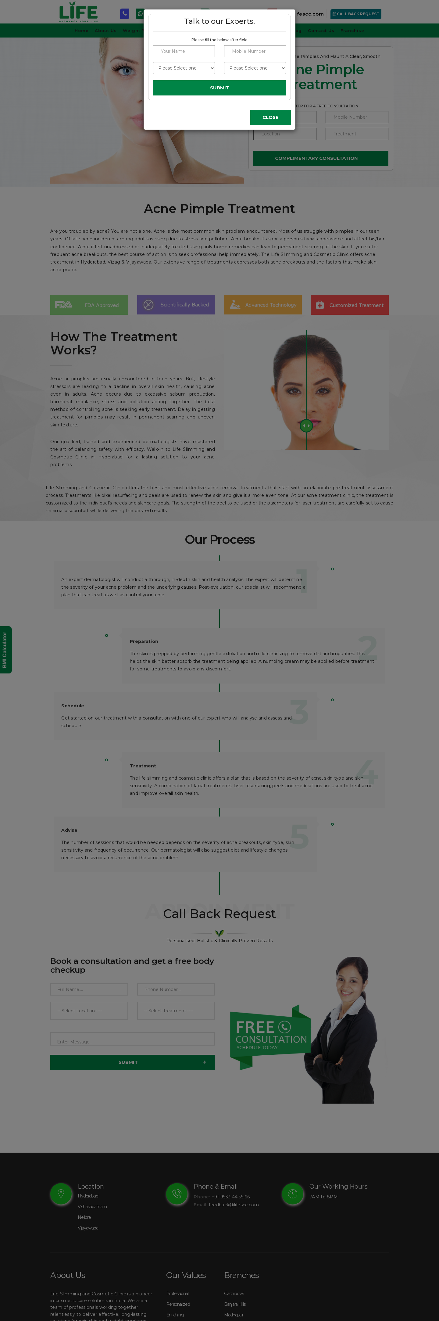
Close (270, 117)
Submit (219, 88)
